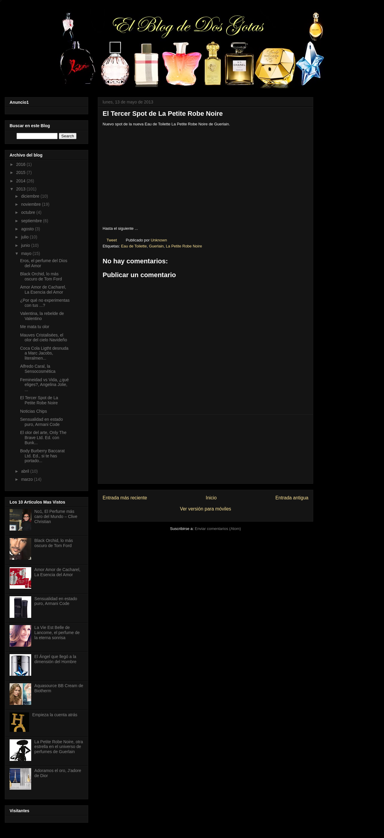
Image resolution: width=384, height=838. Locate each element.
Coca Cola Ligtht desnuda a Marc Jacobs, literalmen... (44, 353)
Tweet (111, 240)
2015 (21, 172)
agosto (28, 228)
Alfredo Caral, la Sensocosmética (38, 369)
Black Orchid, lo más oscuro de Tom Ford (41, 276)
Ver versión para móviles (205, 508)
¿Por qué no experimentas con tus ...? (45, 303)
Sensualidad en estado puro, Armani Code (41, 422)
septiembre (32, 220)
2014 (21, 180)
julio (25, 237)
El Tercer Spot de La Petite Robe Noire (39, 400)
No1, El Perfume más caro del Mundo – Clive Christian (55, 516)
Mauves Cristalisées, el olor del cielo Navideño (43, 338)
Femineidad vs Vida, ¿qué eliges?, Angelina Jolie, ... (44, 384)
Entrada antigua (291, 497)
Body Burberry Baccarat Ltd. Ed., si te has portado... (42, 455)
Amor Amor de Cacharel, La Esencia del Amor (43, 290)
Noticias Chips (33, 411)
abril (25, 471)
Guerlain (156, 246)
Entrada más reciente (125, 497)
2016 (21, 164)
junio (26, 245)
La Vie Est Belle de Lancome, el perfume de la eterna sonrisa (57, 632)
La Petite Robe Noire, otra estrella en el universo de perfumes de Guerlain (58, 746)
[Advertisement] (206, 449)
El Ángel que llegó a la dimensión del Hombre (55, 659)
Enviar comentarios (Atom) (218, 528)
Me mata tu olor (34, 326)
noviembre (31, 204)
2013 (21, 189)
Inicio (211, 497)
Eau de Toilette (134, 246)
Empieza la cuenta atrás (54, 714)
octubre (28, 212)
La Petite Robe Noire (184, 246)
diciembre (30, 196)
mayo (26, 253)
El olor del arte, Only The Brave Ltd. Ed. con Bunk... (43, 437)
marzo (27, 479)
